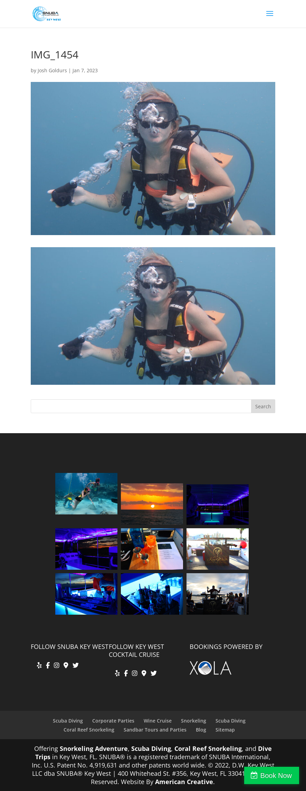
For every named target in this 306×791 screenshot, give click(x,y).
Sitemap (225, 729)
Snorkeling (193, 720)
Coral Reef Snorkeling (89, 729)
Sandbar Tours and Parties (155, 729)
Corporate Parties (113, 720)
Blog (201, 729)
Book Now (276, 775)
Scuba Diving (68, 720)
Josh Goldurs (52, 70)
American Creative (184, 782)
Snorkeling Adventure (94, 748)
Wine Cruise (158, 720)
